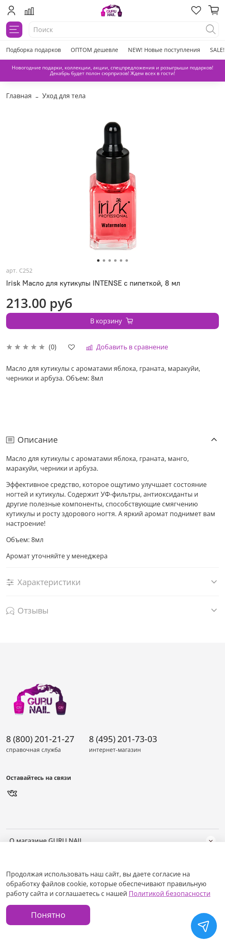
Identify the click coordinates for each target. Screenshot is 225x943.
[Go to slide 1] (98, 260)
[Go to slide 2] (104, 260)
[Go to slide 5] (121, 260)
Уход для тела (64, 95)
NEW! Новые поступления (164, 50)
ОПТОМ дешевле (94, 50)
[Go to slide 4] (115, 260)
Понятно (48, 914)
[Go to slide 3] (109, 260)
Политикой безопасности (169, 893)
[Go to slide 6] (126, 260)
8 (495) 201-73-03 (123, 739)
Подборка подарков (33, 50)
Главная (19, 95)
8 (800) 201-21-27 (40, 739)
